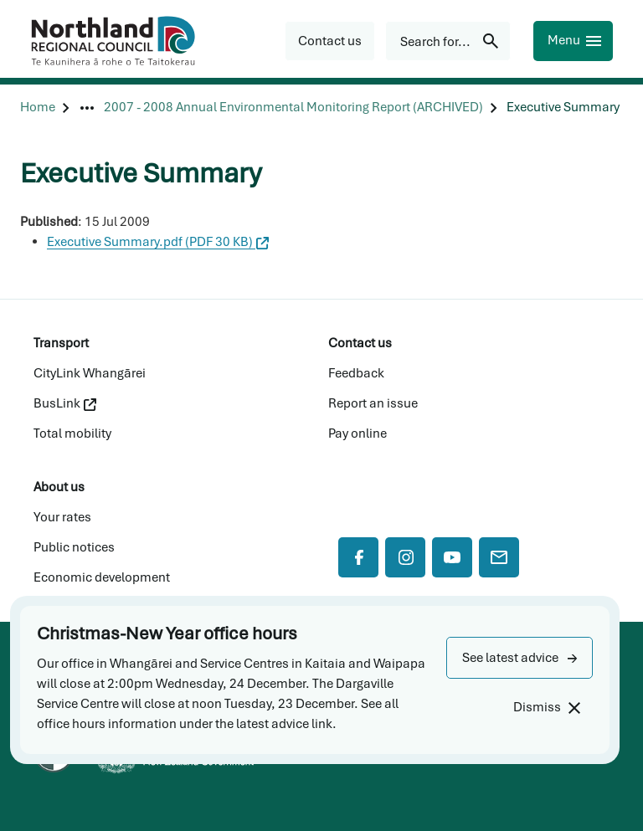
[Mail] (499, 557)
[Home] (37, 107)
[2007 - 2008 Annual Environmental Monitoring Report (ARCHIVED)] (293, 107)
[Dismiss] (546, 707)
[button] (519, 658)
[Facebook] (358, 557)
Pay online (357, 433)
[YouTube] (452, 557)
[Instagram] (405, 557)
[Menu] (573, 41)
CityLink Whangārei (89, 373)
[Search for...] (448, 41)
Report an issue (373, 403)
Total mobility (72, 433)
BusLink (64, 403)
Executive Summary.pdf (158, 241)
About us (59, 487)
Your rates (62, 517)
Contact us (360, 343)
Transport (61, 343)
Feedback (356, 373)
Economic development (101, 577)
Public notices (74, 547)
